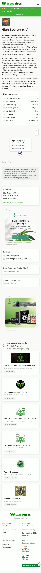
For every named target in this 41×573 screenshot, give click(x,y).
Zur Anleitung (19, 14)
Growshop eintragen (29, 530)
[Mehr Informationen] (38, 11)
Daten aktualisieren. (11, 271)
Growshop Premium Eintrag (9, 531)
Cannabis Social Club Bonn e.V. (17, 392)
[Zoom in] (36, 130)
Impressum (6, 544)
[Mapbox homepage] (6, 162)
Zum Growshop (21, 237)
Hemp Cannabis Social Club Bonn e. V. (20, 419)
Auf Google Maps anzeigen (13, 202)
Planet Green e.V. (11, 472)
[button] (20, 154)
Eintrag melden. (10, 284)
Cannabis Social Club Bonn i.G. (17, 445)
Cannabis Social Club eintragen (29, 534)
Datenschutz (6, 548)
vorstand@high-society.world (15, 259)
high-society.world (11, 255)
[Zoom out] (36, 133)
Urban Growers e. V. (12, 499)
